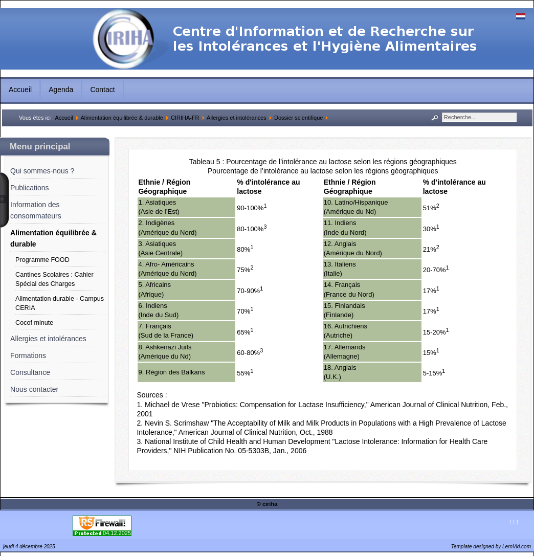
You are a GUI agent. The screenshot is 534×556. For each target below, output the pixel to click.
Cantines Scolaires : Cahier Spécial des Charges (54, 279)
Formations (28, 355)
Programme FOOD (42, 259)
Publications (29, 188)
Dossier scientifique (298, 118)
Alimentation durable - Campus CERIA (59, 303)
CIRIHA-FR (185, 118)
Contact (102, 89)
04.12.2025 (117, 533)
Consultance (30, 372)
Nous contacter (34, 389)
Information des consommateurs (35, 210)
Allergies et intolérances (236, 118)
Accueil (20, 89)
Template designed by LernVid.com (491, 546)
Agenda (61, 89)
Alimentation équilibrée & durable (121, 118)
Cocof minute (34, 322)
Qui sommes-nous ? (42, 171)
